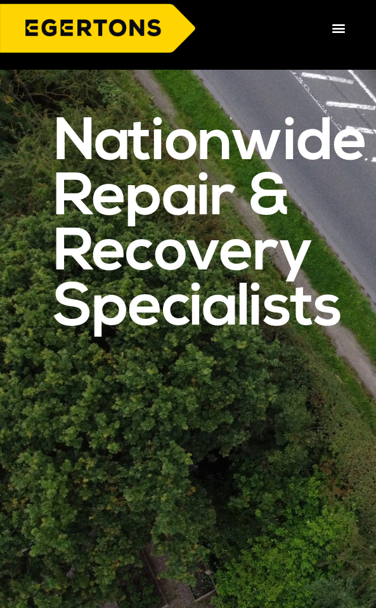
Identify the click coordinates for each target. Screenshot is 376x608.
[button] (338, 28)
